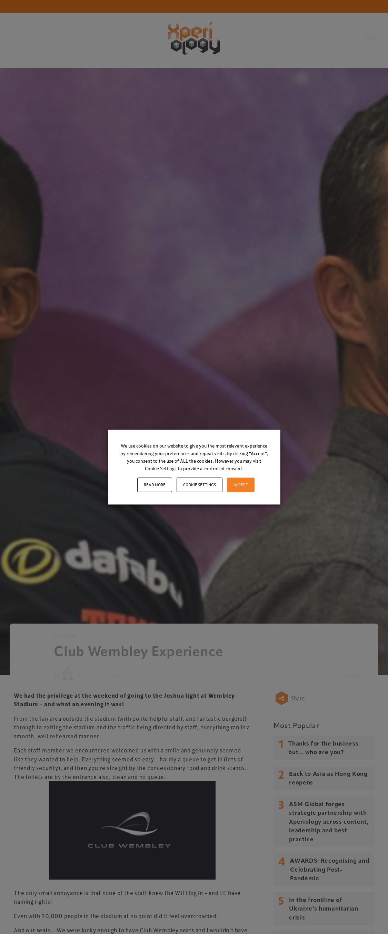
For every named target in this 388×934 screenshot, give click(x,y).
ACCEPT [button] (240, 484)
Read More (155, 484)
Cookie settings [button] (199, 484)
